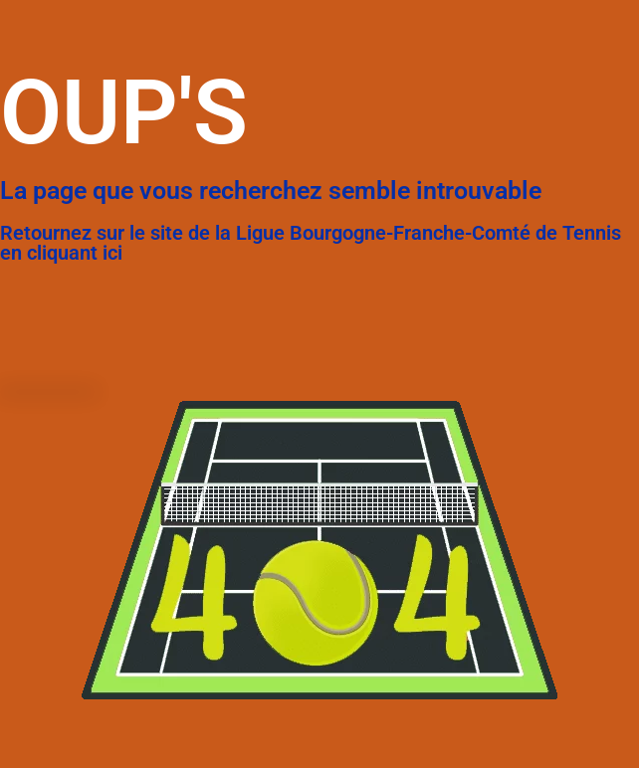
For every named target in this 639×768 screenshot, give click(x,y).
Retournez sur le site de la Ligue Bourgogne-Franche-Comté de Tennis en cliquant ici (310, 243)
